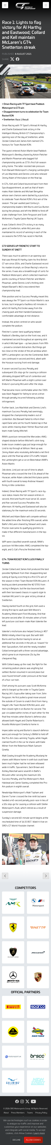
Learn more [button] (39, 1133)
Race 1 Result (22, 119)
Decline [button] (16, 1140)
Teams (30, 1112)
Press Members (17, 1112)
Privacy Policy (41, 1112)
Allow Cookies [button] (33, 1140)
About (6, 1112)
